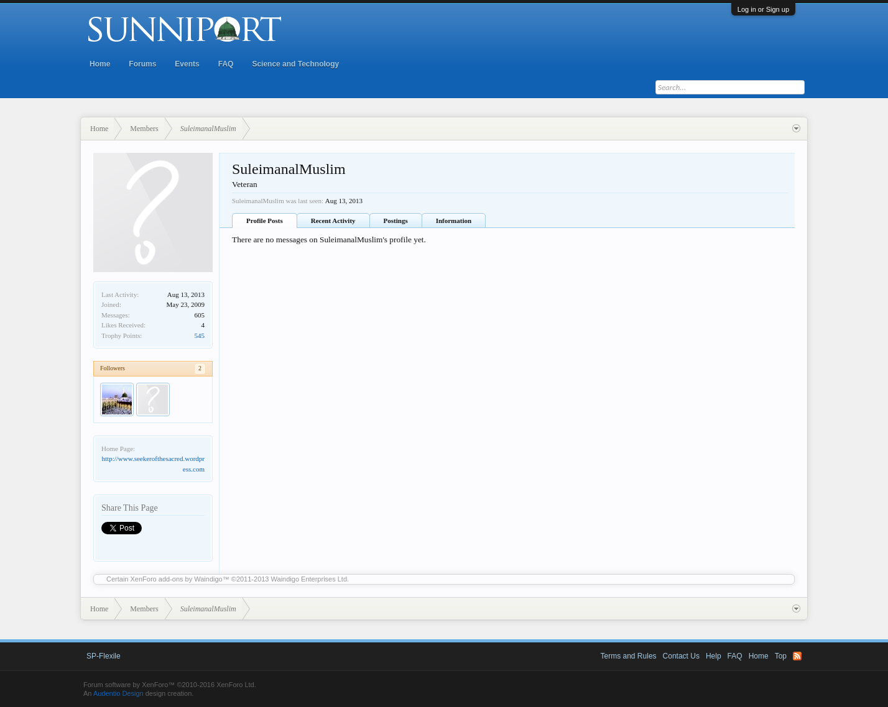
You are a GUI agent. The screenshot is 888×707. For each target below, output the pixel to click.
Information (453, 220)
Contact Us (681, 656)
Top (781, 656)
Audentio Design (118, 693)
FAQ (226, 64)
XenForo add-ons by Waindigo (177, 579)
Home (100, 64)
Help (713, 656)
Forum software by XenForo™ (169, 684)
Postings (396, 220)
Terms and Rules (629, 656)
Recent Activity (333, 220)
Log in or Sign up (763, 9)
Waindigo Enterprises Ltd (309, 579)
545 (200, 335)
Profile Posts (264, 220)
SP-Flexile (103, 656)
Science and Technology (295, 64)
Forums (142, 64)
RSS (797, 656)
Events (187, 64)
